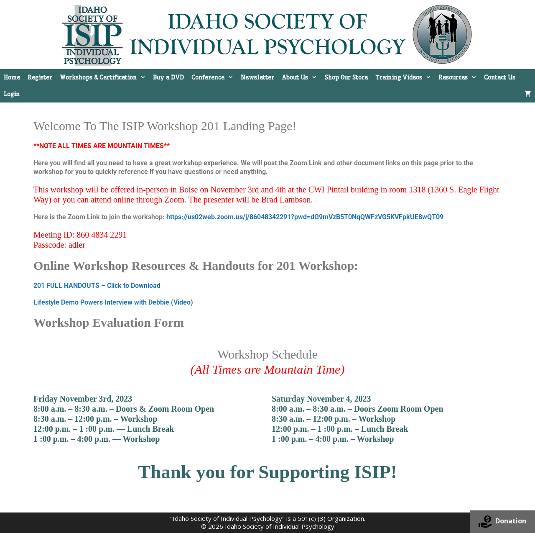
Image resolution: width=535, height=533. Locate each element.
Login (12, 94)
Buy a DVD (168, 77)
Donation (502, 521)
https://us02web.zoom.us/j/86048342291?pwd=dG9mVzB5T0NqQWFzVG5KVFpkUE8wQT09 (304, 217)
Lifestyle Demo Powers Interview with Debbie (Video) (113, 302)
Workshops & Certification (104, 77)
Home (12, 77)
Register (40, 77)
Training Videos (405, 77)
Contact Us (499, 77)
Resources (459, 77)
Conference (214, 77)
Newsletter (257, 77)
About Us (301, 77)
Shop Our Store (346, 77)
